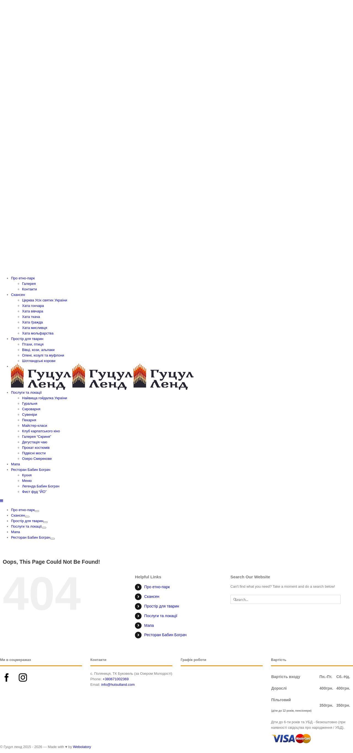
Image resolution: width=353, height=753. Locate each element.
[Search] (235, 599)
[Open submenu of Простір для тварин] (45, 522)
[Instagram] (22, 677)
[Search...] (285, 599)
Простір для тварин (161, 606)
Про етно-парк (157, 587)
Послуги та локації (160, 616)
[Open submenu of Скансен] (27, 516)
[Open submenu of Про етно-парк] (37, 511)
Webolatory (82, 747)
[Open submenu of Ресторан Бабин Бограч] (52, 538)
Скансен (151, 596)
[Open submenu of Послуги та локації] (44, 527)
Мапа (149, 625)
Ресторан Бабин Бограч (165, 635)
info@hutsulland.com (118, 684)
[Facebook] (6, 677)
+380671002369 (116, 679)
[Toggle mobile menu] (2, 501)
